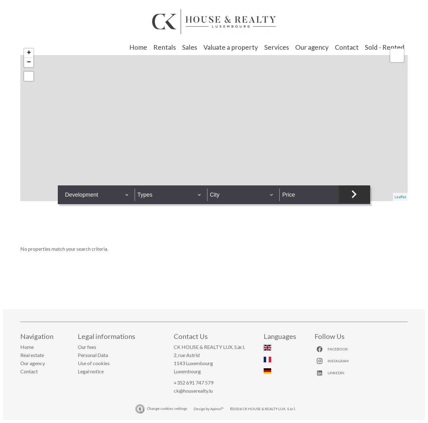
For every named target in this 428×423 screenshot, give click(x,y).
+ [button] (29, 53)
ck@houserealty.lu (193, 391)
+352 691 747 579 (193, 382)
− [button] (29, 62)
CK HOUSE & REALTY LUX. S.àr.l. (209, 347)
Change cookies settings (167, 408)
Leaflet (400, 197)
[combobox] (97, 195)
